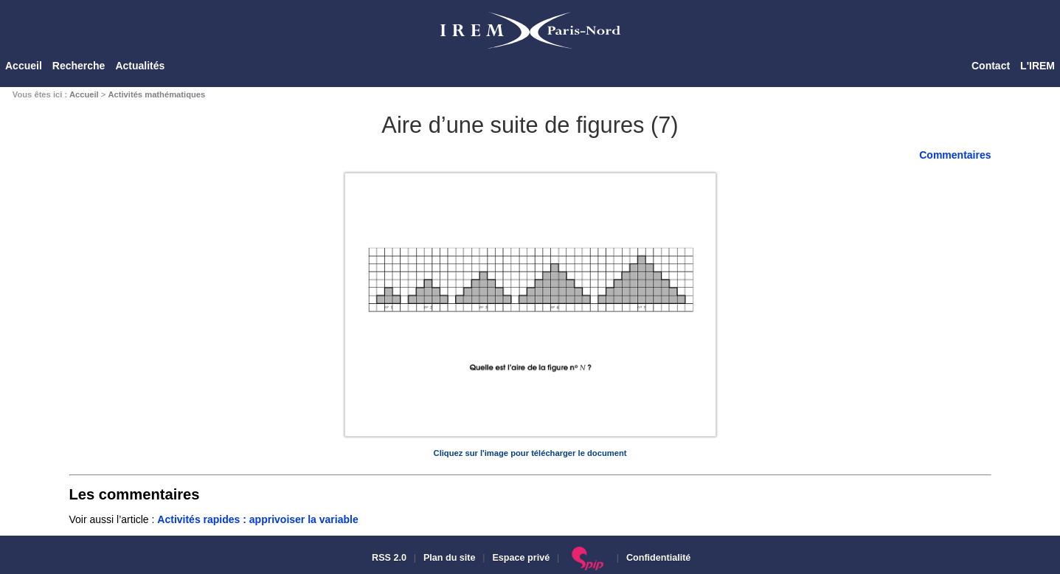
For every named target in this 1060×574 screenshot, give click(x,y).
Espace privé (521, 558)
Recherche (78, 66)
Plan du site (449, 558)
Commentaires (955, 155)
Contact (990, 66)
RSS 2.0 (388, 558)
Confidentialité (658, 558)
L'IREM (1037, 66)
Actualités (139, 66)
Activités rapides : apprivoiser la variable (257, 519)
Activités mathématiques (156, 94)
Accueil (23, 66)
